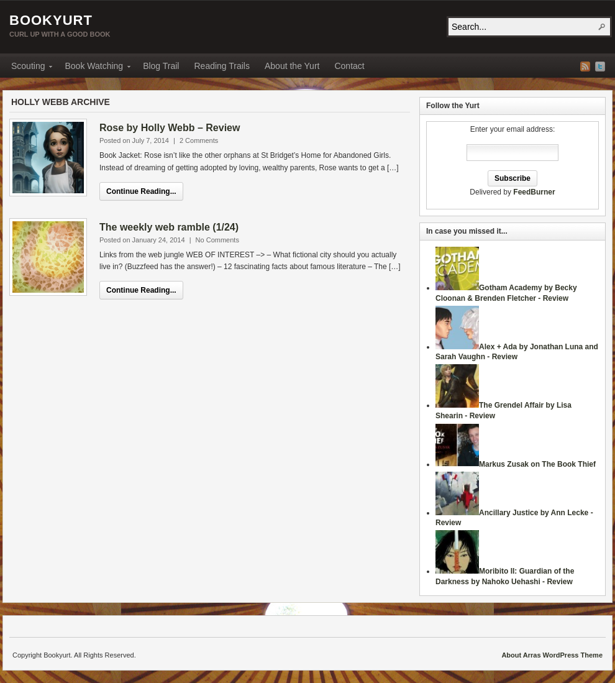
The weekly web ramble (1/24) (169, 227)
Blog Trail (161, 66)
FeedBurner (534, 192)
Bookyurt (51, 20)
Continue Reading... (141, 191)
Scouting (28, 68)
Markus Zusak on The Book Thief (537, 464)
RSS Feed (585, 66)
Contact (349, 66)
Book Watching (93, 68)
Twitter (600, 66)
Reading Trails (222, 66)
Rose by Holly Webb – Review (169, 127)
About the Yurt (292, 66)
